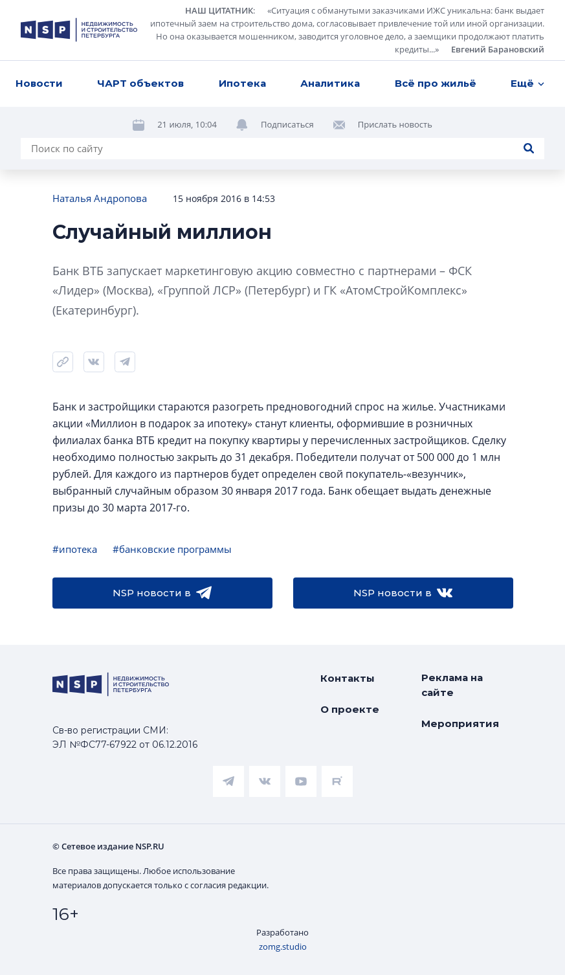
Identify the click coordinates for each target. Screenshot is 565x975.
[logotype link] (79, 29)
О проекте (349, 709)
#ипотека (74, 549)
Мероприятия (460, 723)
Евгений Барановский (497, 49)
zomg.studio (283, 946)
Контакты (347, 678)
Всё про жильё (435, 83)
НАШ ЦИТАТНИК (219, 10)
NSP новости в (162, 593)
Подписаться (287, 124)
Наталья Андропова (99, 198)
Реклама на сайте (452, 685)
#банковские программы (172, 549)
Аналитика (330, 83)
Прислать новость (395, 124)
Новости (39, 83)
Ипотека (242, 83)
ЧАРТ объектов (140, 83)
